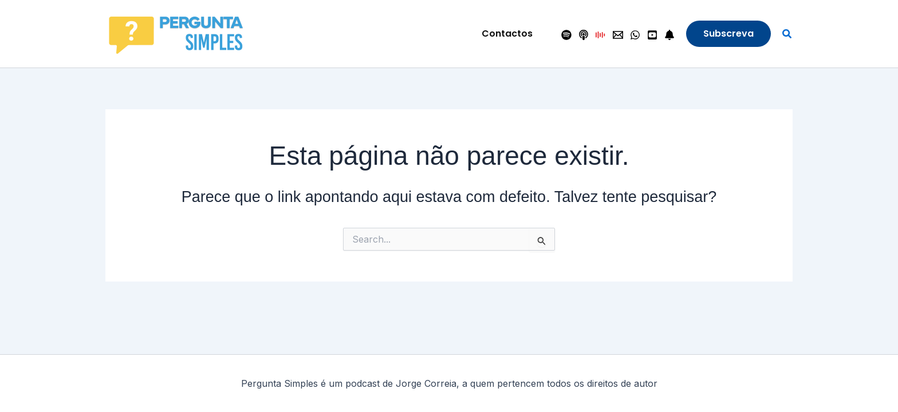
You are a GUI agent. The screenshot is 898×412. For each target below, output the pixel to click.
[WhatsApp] (635, 35)
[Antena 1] (601, 35)
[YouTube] (652, 35)
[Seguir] (669, 35)
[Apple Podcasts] (583, 35)
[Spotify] (566, 35)
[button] (507, 34)
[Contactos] (618, 35)
